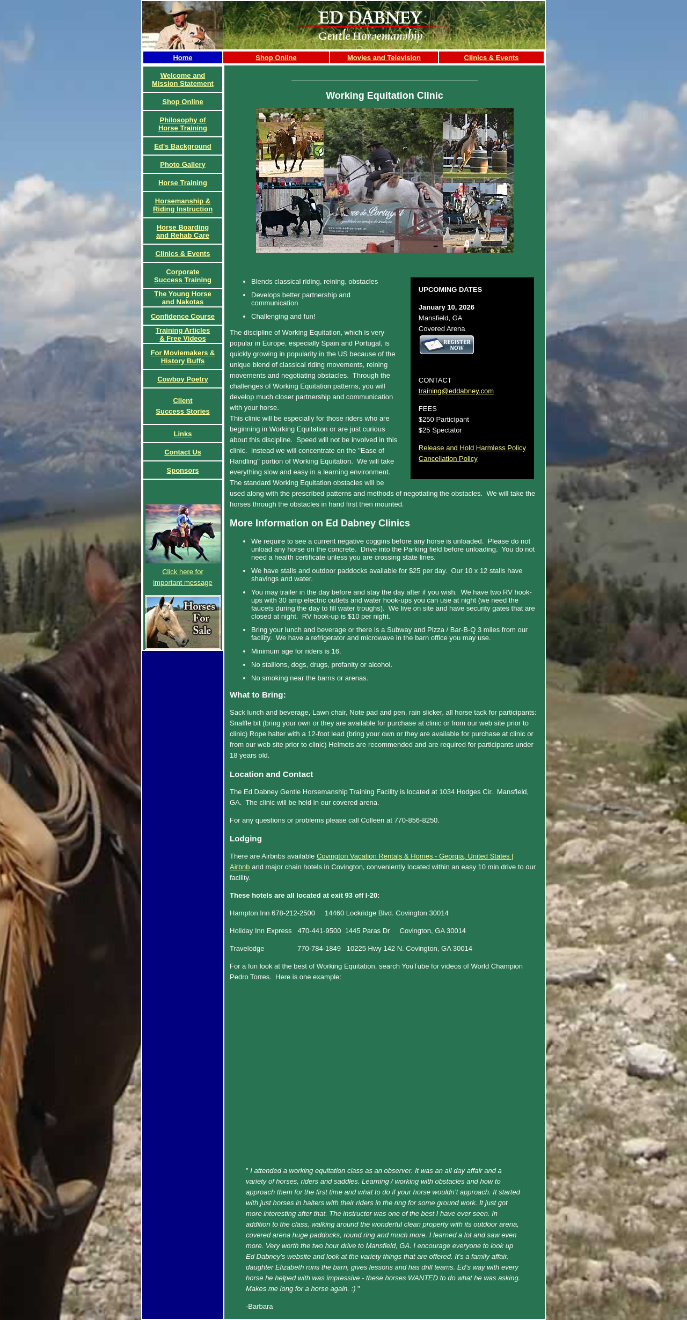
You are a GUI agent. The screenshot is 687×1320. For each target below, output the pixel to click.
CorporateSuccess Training (182, 276)
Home (182, 58)
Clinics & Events (491, 58)
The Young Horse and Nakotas (182, 298)
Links (183, 434)
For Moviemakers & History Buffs (183, 357)
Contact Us (182, 452)
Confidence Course (183, 316)
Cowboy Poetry (182, 379)
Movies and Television (384, 58)
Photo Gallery (183, 164)
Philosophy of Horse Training (182, 124)
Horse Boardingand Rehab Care (182, 231)
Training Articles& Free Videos (183, 334)
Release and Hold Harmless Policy (472, 448)
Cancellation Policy (448, 458)
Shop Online (276, 58)
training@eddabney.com (456, 391)
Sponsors (183, 470)
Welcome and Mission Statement (183, 79)
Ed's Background (182, 146)
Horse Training (182, 183)
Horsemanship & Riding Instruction (183, 205)
